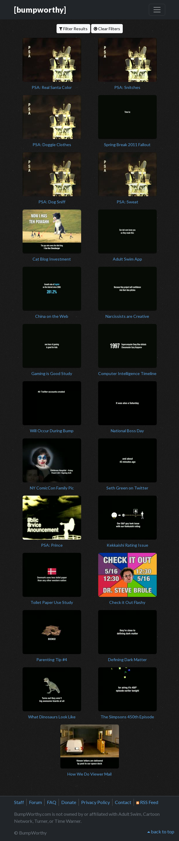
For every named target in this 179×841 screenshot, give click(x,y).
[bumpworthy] (40, 9)
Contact (123, 802)
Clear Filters (107, 28)
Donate (68, 802)
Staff (19, 802)
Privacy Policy (95, 802)
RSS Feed (147, 802)
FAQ (51, 802)
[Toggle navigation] (157, 10)
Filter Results (73, 28)
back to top (160, 831)
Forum (35, 802)
